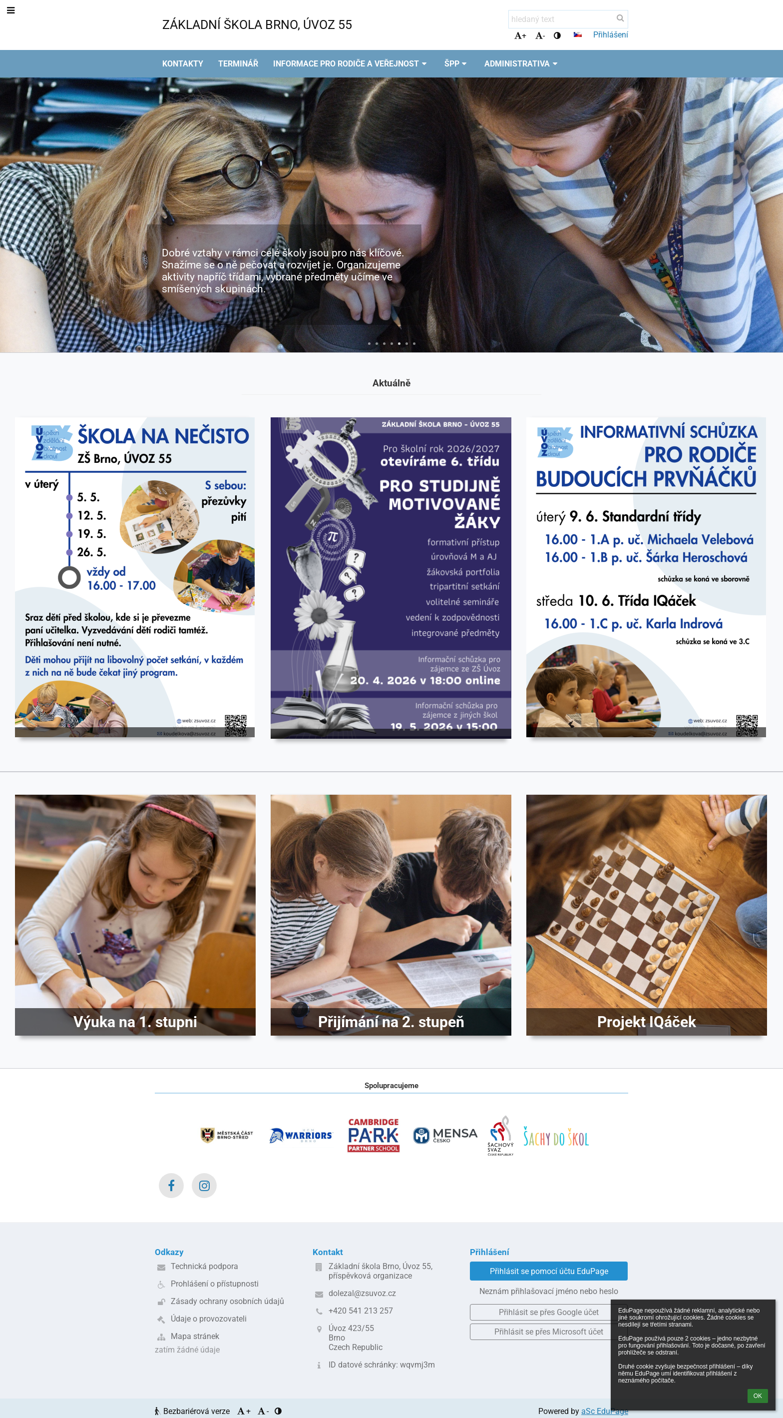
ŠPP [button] (457, 63)
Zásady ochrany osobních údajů (227, 1301)
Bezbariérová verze (193, 1411)
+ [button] (520, 35)
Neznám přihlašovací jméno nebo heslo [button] (548, 1291)
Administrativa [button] (522, 63)
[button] (577, 34)
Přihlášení (610, 34)
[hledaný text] (568, 19)
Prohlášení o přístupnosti (215, 1284)
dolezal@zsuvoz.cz (362, 1293)
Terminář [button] (238, 63)
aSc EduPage (604, 1411)
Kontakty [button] (182, 63)
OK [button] (758, 1396)
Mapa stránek (195, 1336)
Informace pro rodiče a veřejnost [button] (351, 63)
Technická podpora (204, 1266)
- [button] (540, 35)
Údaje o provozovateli (209, 1319)
